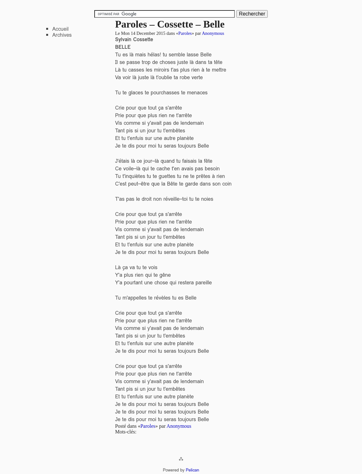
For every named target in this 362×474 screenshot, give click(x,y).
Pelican (192, 470)
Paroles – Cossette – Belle (170, 24)
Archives (62, 35)
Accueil (60, 29)
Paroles (185, 33)
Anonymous (213, 33)
